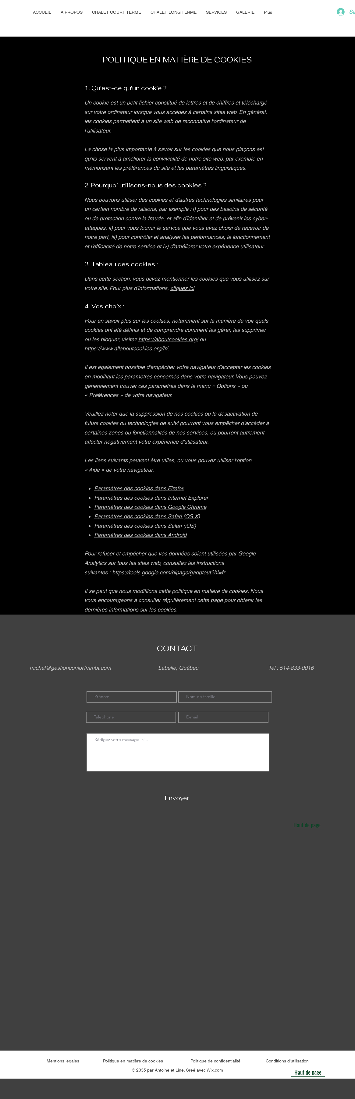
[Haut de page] (307, 824)
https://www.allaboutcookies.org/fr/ (126, 348)
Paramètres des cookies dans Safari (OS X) (147, 516)
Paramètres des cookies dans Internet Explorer (151, 498)
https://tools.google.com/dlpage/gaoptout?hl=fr (168, 572)
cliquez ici (182, 288)
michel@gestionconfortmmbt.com (70, 668)
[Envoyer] (177, 798)
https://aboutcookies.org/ (168, 339)
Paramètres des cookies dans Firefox (139, 488)
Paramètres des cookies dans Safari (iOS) (145, 526)
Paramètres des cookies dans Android (140, 535)
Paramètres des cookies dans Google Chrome (150, 507)
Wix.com (215, 1070)
